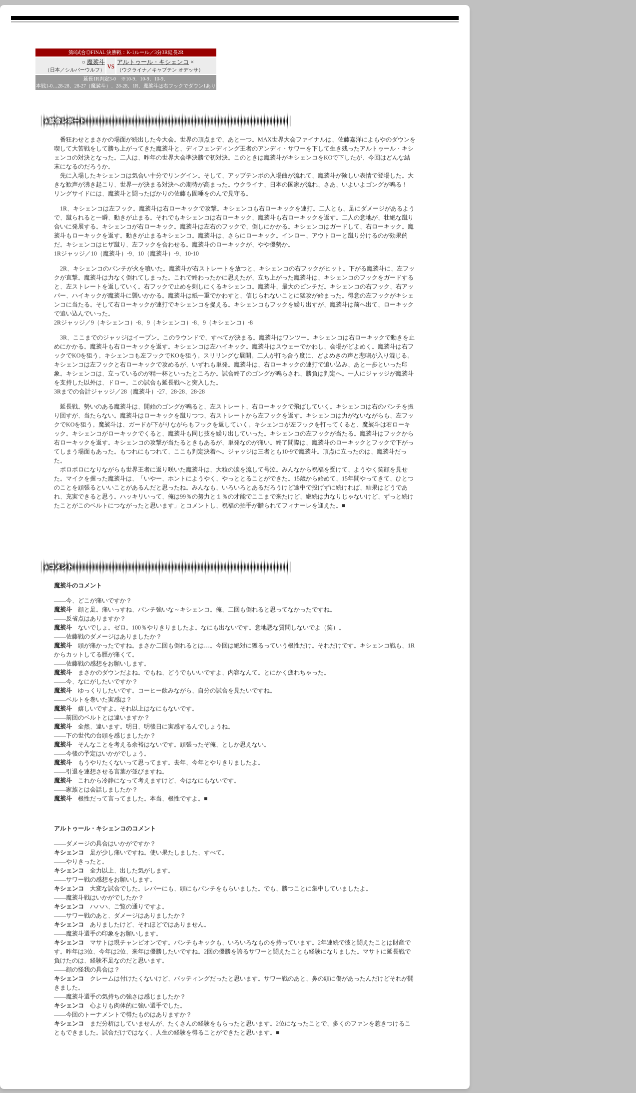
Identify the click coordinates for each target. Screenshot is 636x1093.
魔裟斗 (96, 62)
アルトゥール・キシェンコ (153, 62)
